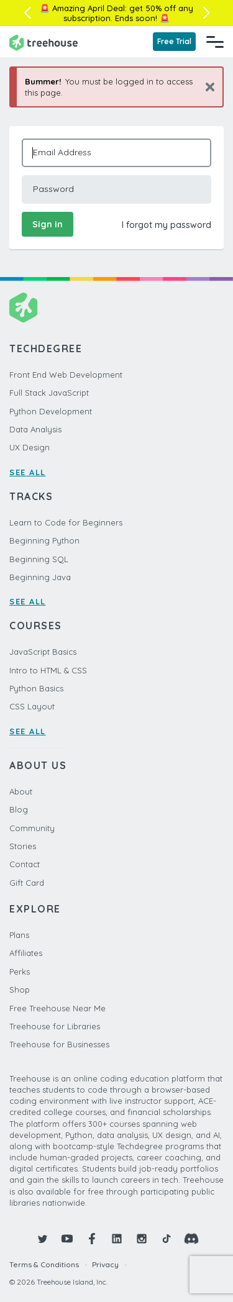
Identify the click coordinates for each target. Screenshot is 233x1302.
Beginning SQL (38, 559)
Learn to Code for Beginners (65, 522)
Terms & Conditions (44, 1264)
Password (53, 188)
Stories (22, 846)
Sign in (47, 224)
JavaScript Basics (42, 652)
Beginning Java (40, 577)
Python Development (50, 411)
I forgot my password (166, 224)
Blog (18, 809)
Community (32, 828)
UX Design (29, 447)
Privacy (105, 1264)
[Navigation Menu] (215, 41)
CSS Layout (32, 706)
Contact (24, 864)
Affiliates (25, 953)
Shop (19, 990)
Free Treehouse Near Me (57, 1008)
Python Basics (36, 688)
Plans (19, 935)
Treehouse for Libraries (54, 1026)
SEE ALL (27, 472)
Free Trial (174, 41)
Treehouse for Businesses (59, 1044)
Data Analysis (35, 429)
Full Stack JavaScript (49, 393)
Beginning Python (44, 540)
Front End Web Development (65, 375)
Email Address (62, 152)
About (20, 791)
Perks (19, 972)
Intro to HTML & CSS (48, 670)
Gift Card (26, 883)
